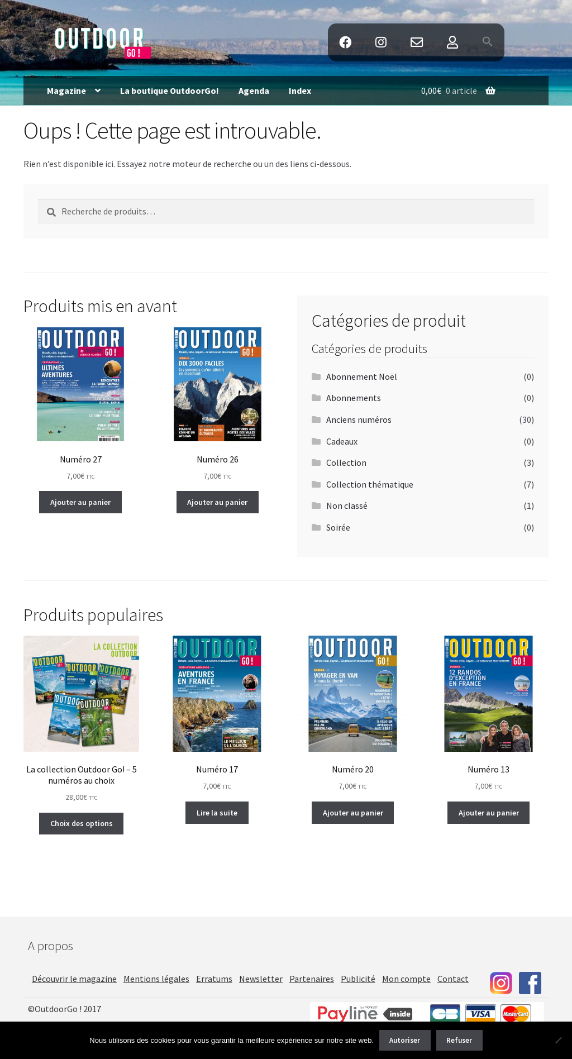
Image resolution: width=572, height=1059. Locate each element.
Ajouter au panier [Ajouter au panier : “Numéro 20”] (353, 813)
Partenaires (311, 978)
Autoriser (404, 1040)
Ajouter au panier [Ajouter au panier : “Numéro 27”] (80, 502)
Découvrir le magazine (74, 978)
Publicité (358, 978)
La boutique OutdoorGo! (169, 90)
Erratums (214, 978)
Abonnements (353, 397)
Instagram (380, 42)
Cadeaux (342, 441)
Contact (416, 42)
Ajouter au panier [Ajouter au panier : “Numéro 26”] (217, 502)
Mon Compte (452, 42)
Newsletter (261, 978)
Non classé (347, 505)
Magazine (66, 90)
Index (300, 90)
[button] (487, 42)
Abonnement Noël (361, 376)
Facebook (345, 42)
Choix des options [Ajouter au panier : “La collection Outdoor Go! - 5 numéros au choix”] (81, 823)
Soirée (338, 527)
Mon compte (406, 978)
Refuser (459, 1040)
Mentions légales (156, 978)
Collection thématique (369, 484)
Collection (346, 462)
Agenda (254, 90)
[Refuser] (558, 1040)
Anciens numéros (359, 419)
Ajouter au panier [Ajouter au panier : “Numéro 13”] (489, 813)
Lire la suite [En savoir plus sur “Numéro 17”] (217, 813)
